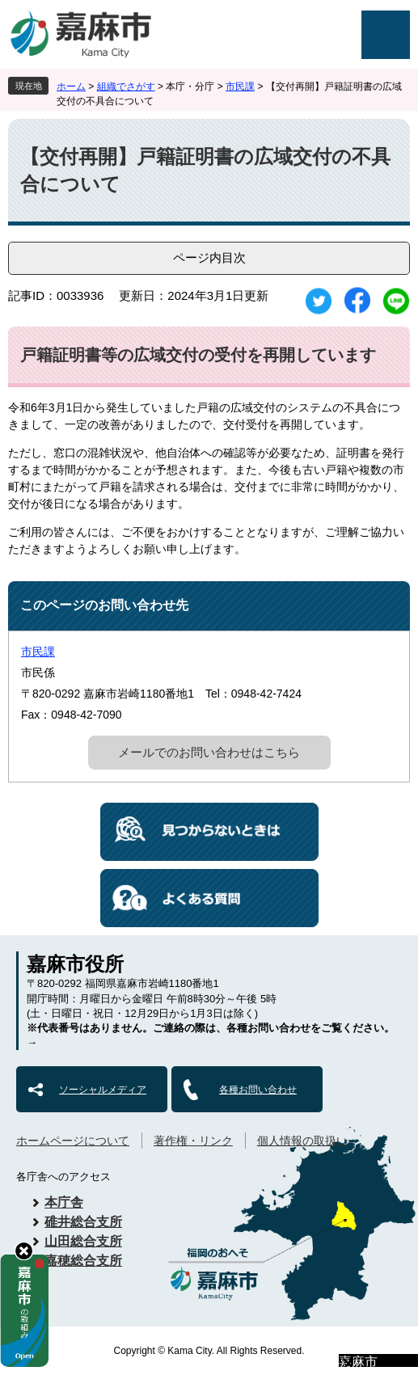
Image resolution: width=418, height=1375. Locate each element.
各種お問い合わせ (258, 1089)
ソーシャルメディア (102, 1089)
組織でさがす (126, 86)
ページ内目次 (209, 257)
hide (24, 1251)
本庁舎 (63, 1202)
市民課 (240, 86)
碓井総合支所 (83, 1222)
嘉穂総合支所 (83, 1260)
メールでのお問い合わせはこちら (209, 752)
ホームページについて (72, 1140)
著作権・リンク (193, 1140)
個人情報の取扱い (302, 1140)
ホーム (71, 86)
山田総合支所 (83, 1241)
